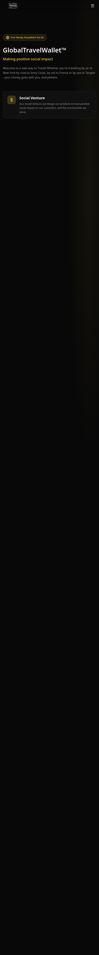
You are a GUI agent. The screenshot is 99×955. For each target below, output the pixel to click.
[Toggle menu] (92, 5)
